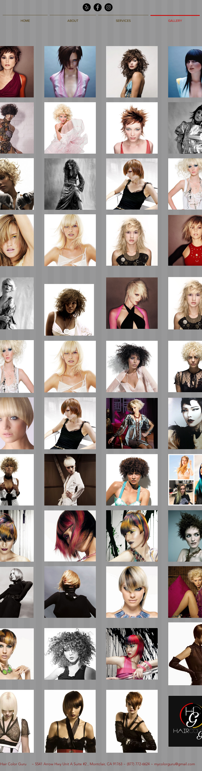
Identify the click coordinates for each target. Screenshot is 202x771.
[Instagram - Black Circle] (109, 7)
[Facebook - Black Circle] (98, 7)
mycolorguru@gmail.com (174, 764)
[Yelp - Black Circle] (87, 7)
